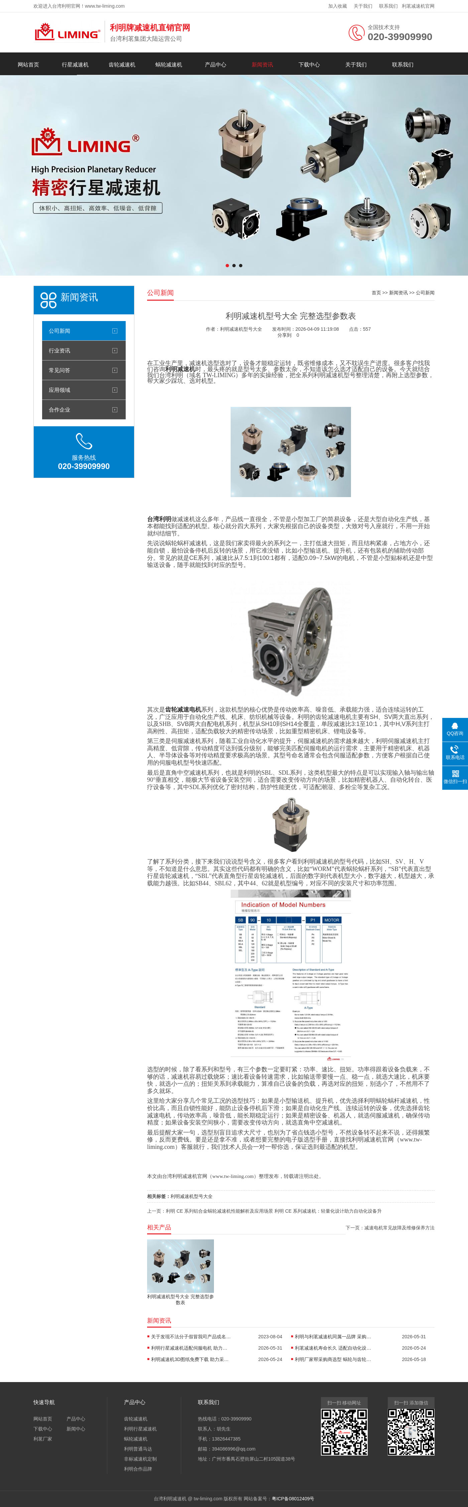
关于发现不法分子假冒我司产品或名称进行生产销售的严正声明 (191, 1336)
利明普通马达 (138, 1449)
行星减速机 (75, 64)
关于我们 (363, 6)
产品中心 (215, 64)
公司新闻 (59, 331)
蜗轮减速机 (168, 64)
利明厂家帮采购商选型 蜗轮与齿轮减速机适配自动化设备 (335, 1359)
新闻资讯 (262, 64)
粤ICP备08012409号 (293, 1498)
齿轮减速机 (122, 64)
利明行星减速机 (140, 1428)
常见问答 (59, 370)
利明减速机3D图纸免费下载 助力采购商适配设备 (191, 1359)
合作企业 (59, 410)
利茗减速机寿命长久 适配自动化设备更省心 (335, 1348)
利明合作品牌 (138, 1469)
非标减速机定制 (140, 1459)
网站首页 (28, 64)
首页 (376, 292)
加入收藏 (337, 6)
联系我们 (388, 6)
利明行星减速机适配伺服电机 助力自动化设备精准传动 (191, 1348)
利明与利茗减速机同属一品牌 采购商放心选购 (335, 1336)
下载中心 (309, 64)
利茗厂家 (42, 1439)
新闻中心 (76, 1428)
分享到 (284, 335)
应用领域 (59, 390)
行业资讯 (59, 350)
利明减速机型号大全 (191, 1196)
